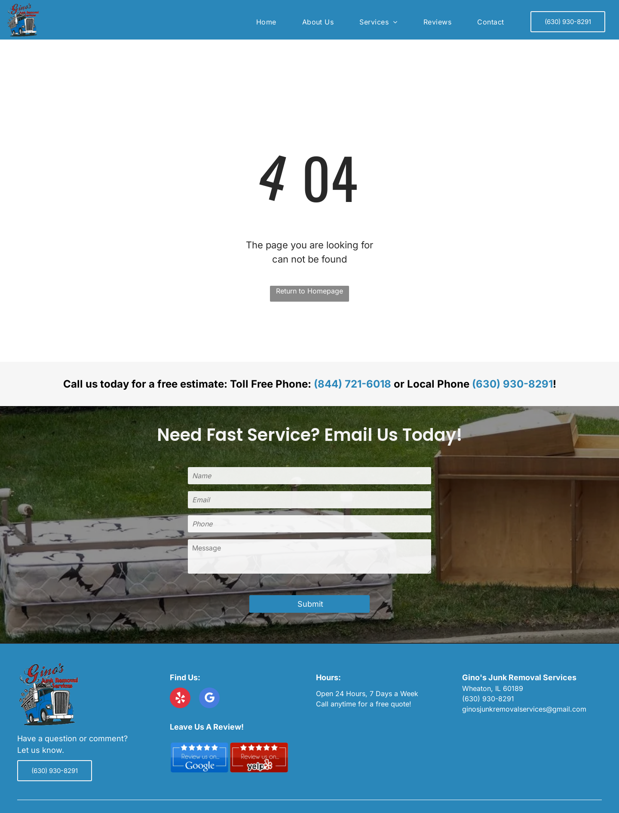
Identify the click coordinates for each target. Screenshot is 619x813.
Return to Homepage (309, 291)
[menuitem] (266, 22)
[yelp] (180, 699)
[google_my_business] (209, 699)
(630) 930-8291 (512, 384)
